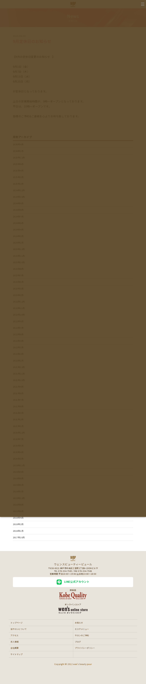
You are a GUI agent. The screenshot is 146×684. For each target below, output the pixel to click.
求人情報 (15, 641)
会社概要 (15, 647)
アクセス (14, 635)
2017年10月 (19, 537)
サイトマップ (17, 654)
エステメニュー (82, 629)
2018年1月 (18, 530)
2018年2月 (18, 524)
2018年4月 (18, 517)
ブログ (78, 641)
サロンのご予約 (82, 635)
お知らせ (79, 622)
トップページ (17, 622)
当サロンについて (19, 629)
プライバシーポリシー (85, 647)
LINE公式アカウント (73, 582)
